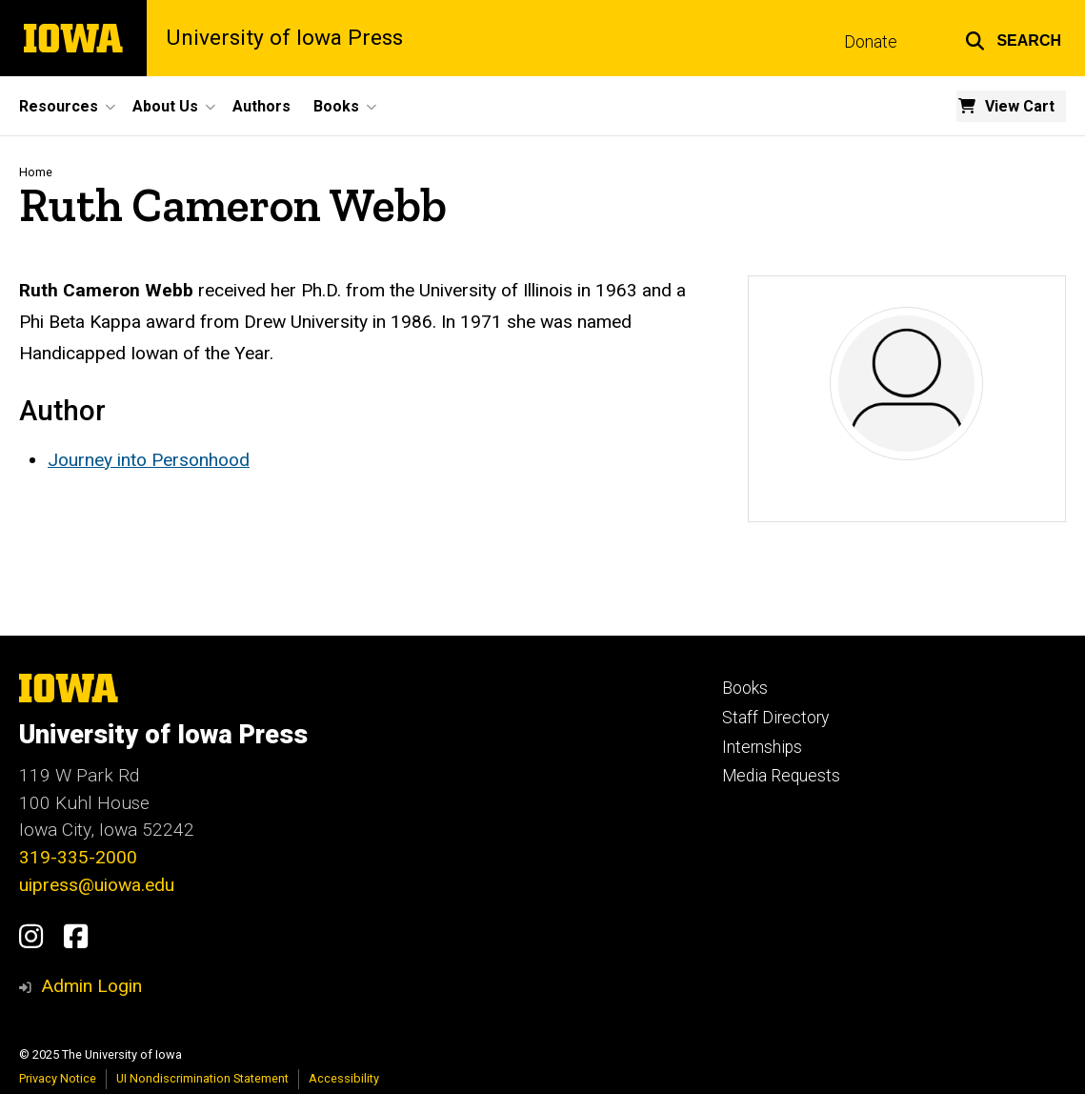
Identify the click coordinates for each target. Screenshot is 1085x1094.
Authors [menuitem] (261, 106)
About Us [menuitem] (165, 106)
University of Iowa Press (284, 39)
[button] (1013, 38)
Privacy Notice (57, 1078)
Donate (870, 41)
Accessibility (344, 1078)
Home (35, 172)
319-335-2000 (78, 857)
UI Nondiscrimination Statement (202, 1078)
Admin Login (91, 986)
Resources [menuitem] (58, 106)
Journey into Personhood (149, 460)
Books (745, 688)
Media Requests (781, 775)
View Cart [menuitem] (1020, 106)
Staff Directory (775, 717)
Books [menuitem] (336, 106)
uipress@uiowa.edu (96, 885)
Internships (762, 747)
